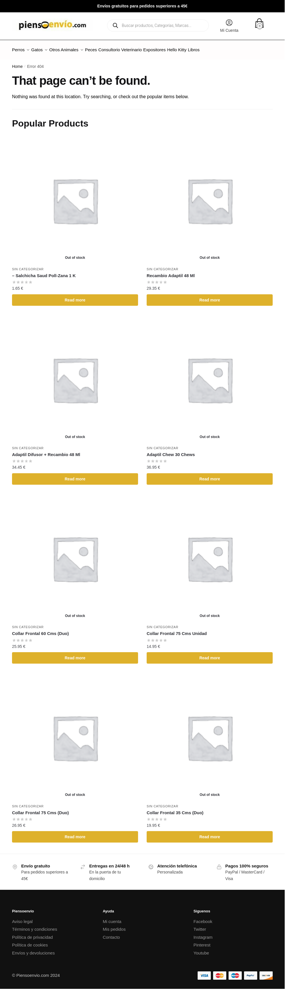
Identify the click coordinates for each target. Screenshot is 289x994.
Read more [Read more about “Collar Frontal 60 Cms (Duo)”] (75, 654)
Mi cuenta (112, 918)
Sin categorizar (28, 265)
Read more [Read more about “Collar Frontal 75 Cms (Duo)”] (75, 833)
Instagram (203, 933)
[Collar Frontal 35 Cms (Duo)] (210, 734)
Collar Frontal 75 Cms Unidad (177, 630)
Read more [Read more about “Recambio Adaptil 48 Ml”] (209, 296)
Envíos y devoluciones (33, 949)
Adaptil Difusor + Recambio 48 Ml (46, 451)
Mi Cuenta (229, 26)
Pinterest (201, 941)
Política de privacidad (32, 933)
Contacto (111, 933)
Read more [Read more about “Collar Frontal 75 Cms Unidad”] (209, 654)
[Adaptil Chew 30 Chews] (210, 376)
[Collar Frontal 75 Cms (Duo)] (75, 734)
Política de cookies (30, 941)
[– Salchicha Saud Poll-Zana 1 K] (75, 197)
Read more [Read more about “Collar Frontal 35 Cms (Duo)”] (209, 833)
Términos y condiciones (34, 925)
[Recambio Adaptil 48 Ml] (210, 197)
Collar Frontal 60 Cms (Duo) (40, 630)
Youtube (201, 949)
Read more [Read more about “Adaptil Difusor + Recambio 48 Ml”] (75, 475)
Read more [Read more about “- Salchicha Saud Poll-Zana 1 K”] (75, 296)
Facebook (202, 918)
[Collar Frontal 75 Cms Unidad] (210, 555)
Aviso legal (22, 918)
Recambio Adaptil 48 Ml (171, 272)
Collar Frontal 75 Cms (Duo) (40, 809)
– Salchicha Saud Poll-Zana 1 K (44, 272)
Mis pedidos (114, 925)
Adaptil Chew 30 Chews (171, 451)
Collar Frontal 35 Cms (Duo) (175, 809)
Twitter (199, 925)
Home (17, 63)
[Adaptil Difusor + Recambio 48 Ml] (75, 376)
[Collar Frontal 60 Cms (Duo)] (75, 555)
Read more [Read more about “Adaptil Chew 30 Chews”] (209, 475)
